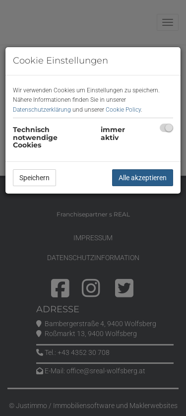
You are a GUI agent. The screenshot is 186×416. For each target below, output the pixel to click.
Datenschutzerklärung (42, 109)
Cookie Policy (123, 109)
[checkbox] (166, 128)
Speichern (34, 178)
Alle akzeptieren (143, 178)
